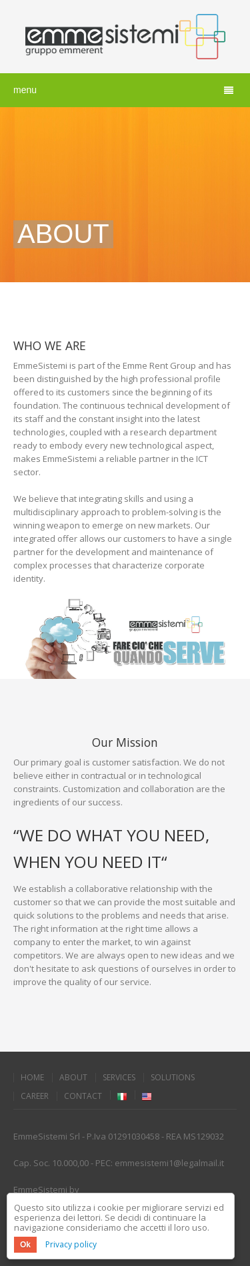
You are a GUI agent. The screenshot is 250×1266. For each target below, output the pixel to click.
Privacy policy (71, 1244)
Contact (83, 1096)
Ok (25, 1244)
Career (35, 1096)
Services (119, 1077)
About (73, 1077)
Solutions (173, 1077)
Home (32, 1077)
